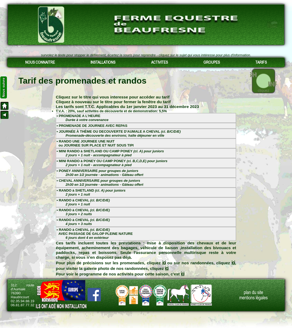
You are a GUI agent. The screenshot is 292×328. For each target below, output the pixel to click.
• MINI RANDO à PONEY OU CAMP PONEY (112, 163)
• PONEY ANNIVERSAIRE (100, 173)
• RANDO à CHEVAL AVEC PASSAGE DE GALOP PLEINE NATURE (95, 234)
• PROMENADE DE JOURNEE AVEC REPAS (92, 126)
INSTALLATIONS (102, 62)
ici (164, 262)
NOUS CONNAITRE (40, 62)
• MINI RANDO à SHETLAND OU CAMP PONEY (110, 153)
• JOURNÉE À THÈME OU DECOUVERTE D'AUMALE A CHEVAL (119, 133)
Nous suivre (4, 87)
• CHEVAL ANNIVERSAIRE (100, 183)
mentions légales (253, 297)
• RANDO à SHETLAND (91, 192)
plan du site (253, 292)
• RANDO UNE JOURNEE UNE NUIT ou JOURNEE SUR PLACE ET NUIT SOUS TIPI (95, 143)
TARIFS (261, 62)
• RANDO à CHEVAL (83, 202)
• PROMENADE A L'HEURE (83, 118)
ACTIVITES (159, 62)
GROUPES (211, 62)
